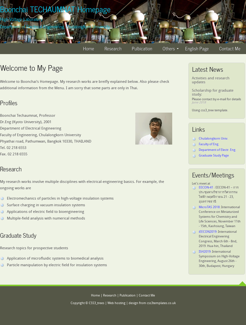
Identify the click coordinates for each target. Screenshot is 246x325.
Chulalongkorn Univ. (213, 138)
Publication (128, 295)
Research (113, 48)
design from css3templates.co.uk (152, 303)
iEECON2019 (207, 232)
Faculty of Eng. (209, 144)
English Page (197, 48)
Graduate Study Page (214, 155)
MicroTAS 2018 (209, 207)
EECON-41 (206, 187)
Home (88, 48)
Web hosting (116, 303)
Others (171, 48)
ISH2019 (205, 251)
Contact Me (230, 48)
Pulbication (142, 48)
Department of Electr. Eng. (217, 150)
